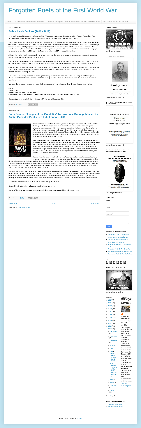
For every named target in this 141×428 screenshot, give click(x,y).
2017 (110, 323)
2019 (110, 317)
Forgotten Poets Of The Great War (119, 249)
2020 (110, 314)
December (113, 331)
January (112, 390)
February (113, 385)
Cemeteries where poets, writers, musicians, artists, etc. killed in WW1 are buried (73, 22)
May (111, 351)
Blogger (79, 418)
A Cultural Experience (115, 404)
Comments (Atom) (24, 207)
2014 (110, 395)
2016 (110, 326)
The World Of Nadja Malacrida (118, 239)
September (113, 341)
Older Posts (95, 204)
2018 (110, 320)
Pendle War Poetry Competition (118, 234)
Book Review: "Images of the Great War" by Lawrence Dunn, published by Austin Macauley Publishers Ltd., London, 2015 (53, 115)
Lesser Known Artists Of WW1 (118, 237)
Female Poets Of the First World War (120, 251)
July (111, 348)
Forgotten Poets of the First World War (62, 10)
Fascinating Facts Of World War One (120, 254)
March (112, 382)
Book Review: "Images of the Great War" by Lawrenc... (113, 370)
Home (9, 22)
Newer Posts (13, 204)
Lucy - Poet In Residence (116, 242)
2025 (110, 300)
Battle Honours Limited (115, 406)
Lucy (125, 314)
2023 (110, 306)
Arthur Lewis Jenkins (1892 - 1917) (29, 31)
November (113, 336)
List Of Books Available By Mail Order (115, 22)
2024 (110, 303)
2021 (110, 311)
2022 (110, 309)
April (111, 380)
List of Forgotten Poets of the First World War (29, 22)
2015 (110, 329)
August (112, 345)
